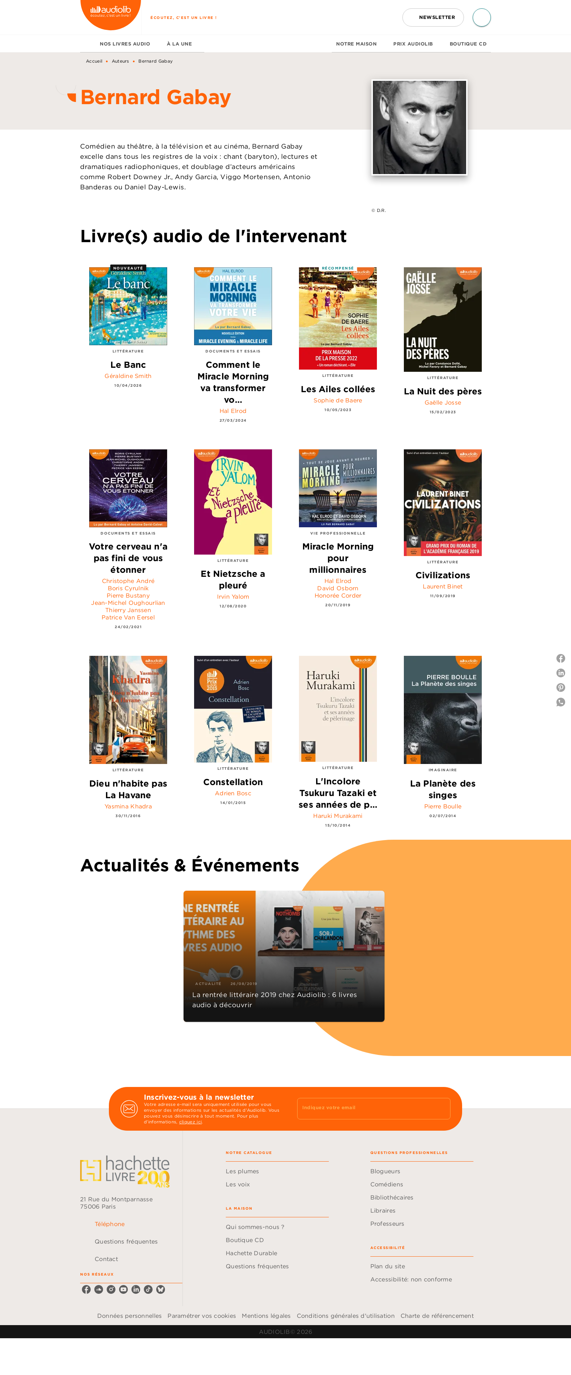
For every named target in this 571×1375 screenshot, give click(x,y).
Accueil (94, 61)
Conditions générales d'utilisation (346, 1315)
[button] (433, 17)
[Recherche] (482, 17)
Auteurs (120, 61)
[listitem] (86, 1289)
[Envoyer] (441, 1109)
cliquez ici (190, 1121)
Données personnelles (129, 1315)
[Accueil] (110, 17)
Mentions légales (266, 1315)
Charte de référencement (437, 1315)
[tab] (87, 43)
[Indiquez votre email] (364, 1108)
